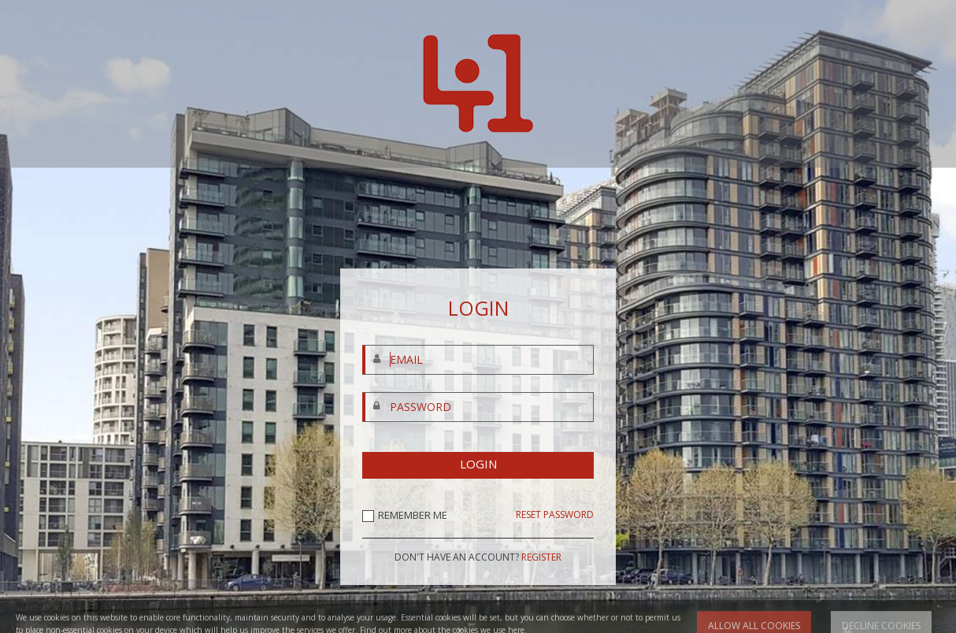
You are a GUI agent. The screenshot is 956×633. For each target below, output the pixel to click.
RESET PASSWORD (555, 515)
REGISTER (541, 557)
